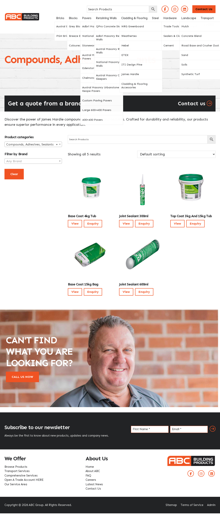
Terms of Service (192, 505)
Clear (14, 174)
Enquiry (93, 223)
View (75, 223)
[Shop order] (176, 154)
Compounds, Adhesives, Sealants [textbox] (32, 144)
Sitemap (171, 505)
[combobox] (33, 144)
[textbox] (33, 161)
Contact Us (203, 9)
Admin (211, 505)
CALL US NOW (22, 377)
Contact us (195, 103)
